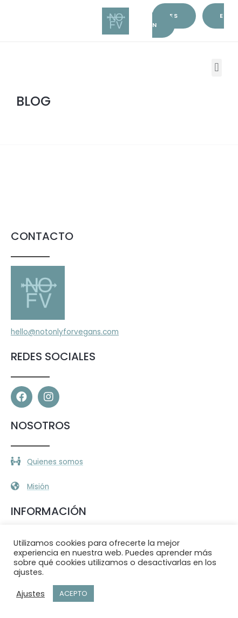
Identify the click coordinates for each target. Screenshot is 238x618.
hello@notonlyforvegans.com (65, 332)
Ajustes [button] (30, 594)
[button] (217, 68)
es (174, 16)
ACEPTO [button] (73, 593)
